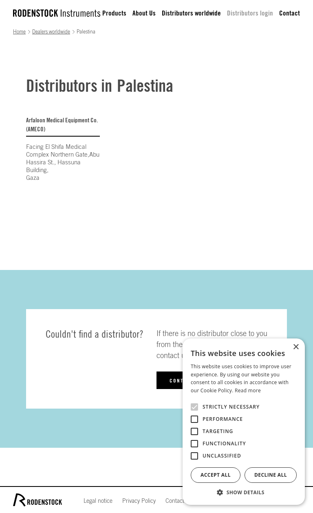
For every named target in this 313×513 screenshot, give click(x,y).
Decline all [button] (270, 474)
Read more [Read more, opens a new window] (248, 390)
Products (114, 13)
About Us (144, 13)
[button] (244, 492)
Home (19, 31)
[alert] (244, 421)
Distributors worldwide (191, 13)
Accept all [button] (216, 474)
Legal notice (98, 501)
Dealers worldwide (51, 31)
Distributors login (250, 13)
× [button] (296, 347)
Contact (289, 13)
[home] (56, 13)
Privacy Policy (139, 501)
